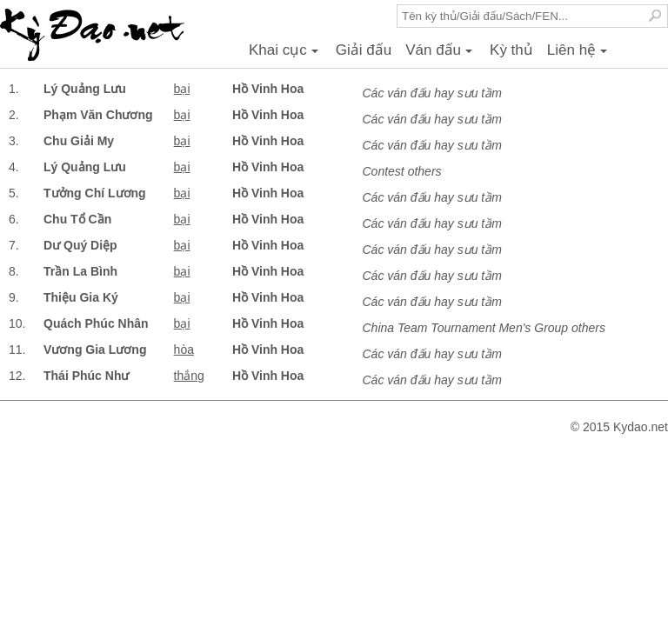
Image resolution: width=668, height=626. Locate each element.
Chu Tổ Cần (77, 219)
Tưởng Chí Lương (94, 193)
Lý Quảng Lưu (84, 89)
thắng (189, 376)
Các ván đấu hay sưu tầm (432, 93)
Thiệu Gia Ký (80, 297)
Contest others (402, 171)
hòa (184, 349)
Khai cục (286, 55)
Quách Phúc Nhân (96, 323)
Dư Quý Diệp (80, 245)
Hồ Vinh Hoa (268, 89)
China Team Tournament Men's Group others (484, 328)
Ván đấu (441, 55)
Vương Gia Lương (94, 349)
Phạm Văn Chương (98, 115)
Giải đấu (363, 50)
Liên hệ (579, 55)
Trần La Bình (80, 271)
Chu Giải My (78, 141)
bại (182, 89)
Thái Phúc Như (86, 376)
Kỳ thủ (511, 50)
